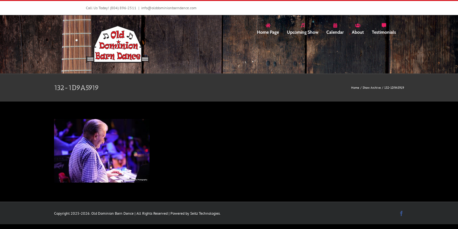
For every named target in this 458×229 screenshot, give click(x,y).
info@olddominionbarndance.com (169, 7)
